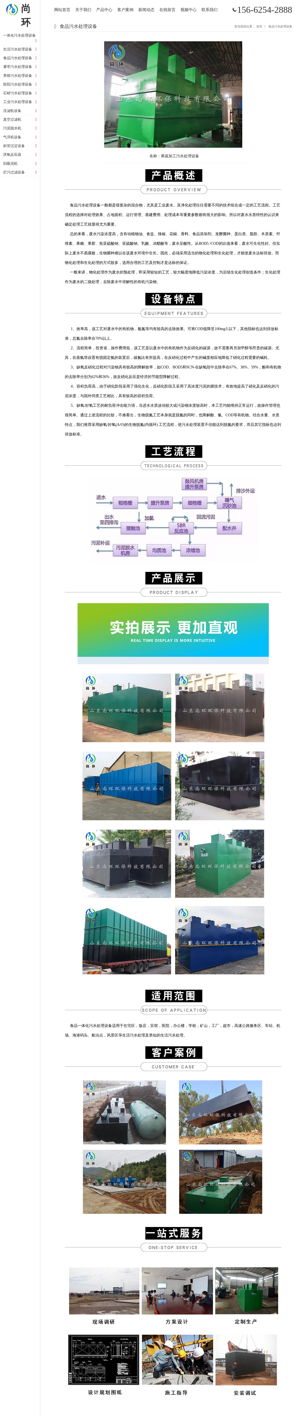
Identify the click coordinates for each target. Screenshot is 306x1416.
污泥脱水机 (21, 128)
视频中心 (188, 9)
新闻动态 (146, 9)
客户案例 (125, 9)
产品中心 (104, 9)
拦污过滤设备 (21, 172)
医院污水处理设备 (21, 84)
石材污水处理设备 (21, 93)
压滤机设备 (21, 110)
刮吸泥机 (21, 163)
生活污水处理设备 (21, 49)
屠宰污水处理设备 (21, 66)
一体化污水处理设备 (21, 38)
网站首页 (62, 9)
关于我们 (83, 9)
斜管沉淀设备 (21, 145)
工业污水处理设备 (21, 101)
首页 (259, 26)
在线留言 (167, 9)
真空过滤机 (21, 119)
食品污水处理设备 (21, 58)
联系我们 (209, 9)
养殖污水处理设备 (21, 75)
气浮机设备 (21, 137)
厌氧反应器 (21, 154)
